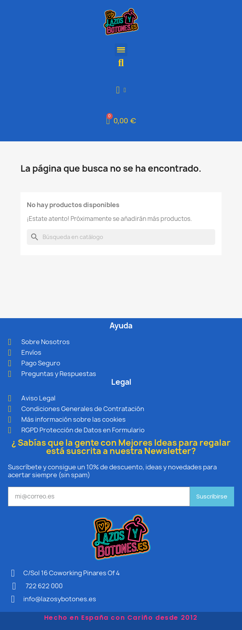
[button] (121, 63)
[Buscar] (121, 237)
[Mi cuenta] (121, 90)
